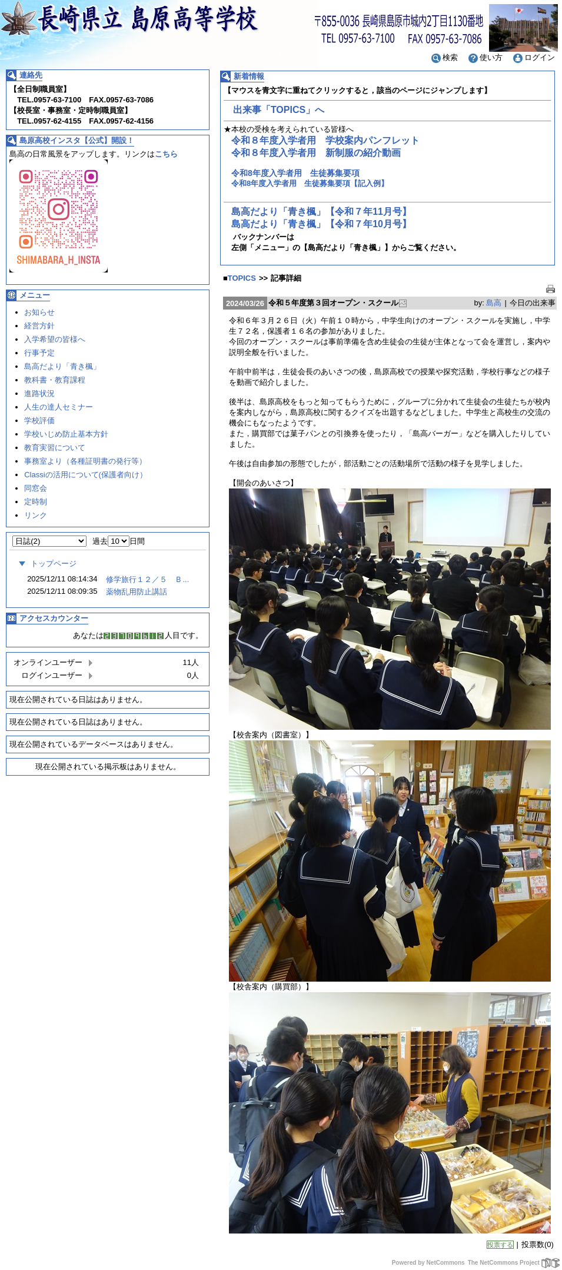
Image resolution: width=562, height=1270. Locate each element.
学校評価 (39, 420)
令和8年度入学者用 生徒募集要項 (295, 173)
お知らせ (39, 312)
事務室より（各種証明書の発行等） (85, 461)
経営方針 (39, 325)
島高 (493, 302)
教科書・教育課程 (54, 379)
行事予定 (39, 352)
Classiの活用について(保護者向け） (85, 474)
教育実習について (54, 447)
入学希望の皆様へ (54, 339)
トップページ (46, 563)
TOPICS (242, 278)
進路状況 (39, 393)
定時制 (35, 501)
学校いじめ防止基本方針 (66, 434)
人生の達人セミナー (58, 407)
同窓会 (35, 488)
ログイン (533, 57)
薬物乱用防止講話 (136, 591)
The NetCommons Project (514, 1262)
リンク (35, 515)
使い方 (485, 57)
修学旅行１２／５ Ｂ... (147, 579)
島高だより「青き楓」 (62, 366)
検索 (444, 57)
